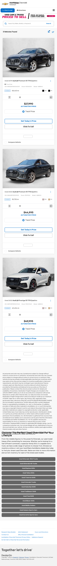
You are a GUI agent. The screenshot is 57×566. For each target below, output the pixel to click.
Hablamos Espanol (37, 537)
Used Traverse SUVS (28, 477)
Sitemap (21, 557)
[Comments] (51, 97)
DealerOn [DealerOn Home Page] (15, 557)
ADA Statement (23, 532)
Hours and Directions (41, 532)
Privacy (27, 557)
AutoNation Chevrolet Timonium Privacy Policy (16, 537)
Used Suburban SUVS (29, 487)
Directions (21, 10)
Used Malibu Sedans (28, 505)
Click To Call (28, 127)
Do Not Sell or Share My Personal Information (16, 540)
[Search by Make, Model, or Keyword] (26, 23)
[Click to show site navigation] (54, 10)
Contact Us (5, 534)
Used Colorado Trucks (28, 482)
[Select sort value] (52, 32)
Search (48, 23)
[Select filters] (48, 32)
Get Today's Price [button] (28, 121)
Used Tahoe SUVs (28, 473)
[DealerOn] (7, 555)
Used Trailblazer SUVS (28, 491)
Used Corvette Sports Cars (28, 515)
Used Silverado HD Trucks (28, 463)
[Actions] (50, 81)
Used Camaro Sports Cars (28, 510)
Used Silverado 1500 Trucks (28, 459)
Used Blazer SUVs (28, 501)
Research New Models (9, 532)
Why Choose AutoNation (26, 534)
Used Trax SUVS (28, 496)
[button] (8, 10)
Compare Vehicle (14, 142)
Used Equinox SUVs (28, 468)
